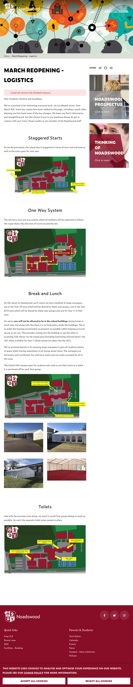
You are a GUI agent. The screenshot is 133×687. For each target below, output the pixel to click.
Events (72, 644)
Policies (73, 655)
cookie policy (33, 672)
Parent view (10, 640)
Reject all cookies (99, 681)
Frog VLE (8, 636)
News (72, 647)
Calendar (73, 640)
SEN (6, 644)
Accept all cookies (34, 681)
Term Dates (75, 636)
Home (6, 55)
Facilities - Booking (13, 647)
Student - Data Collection (82, 651)
